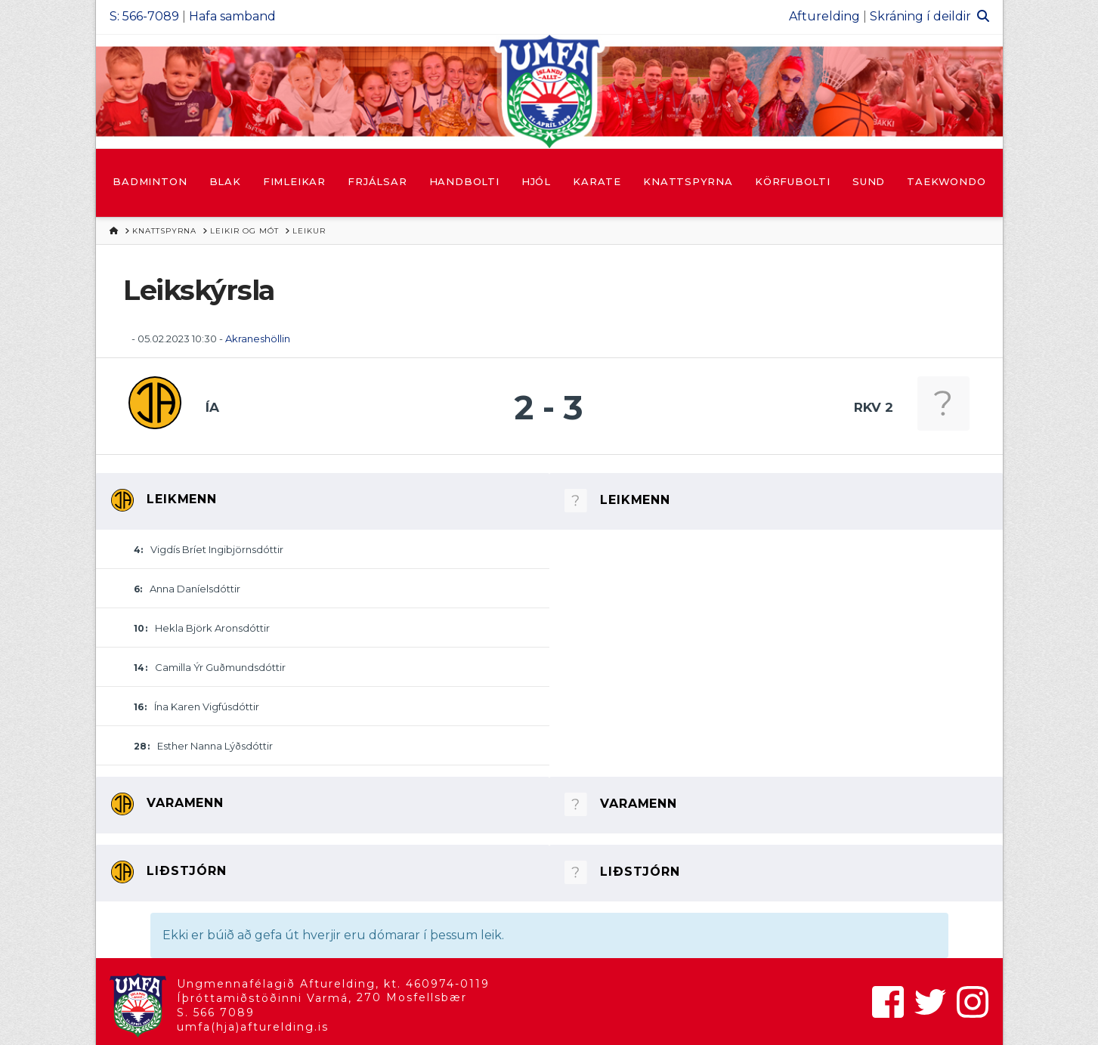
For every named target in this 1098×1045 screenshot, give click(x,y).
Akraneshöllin (257, 338)
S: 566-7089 (144, 16)
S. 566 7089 (216, 1012)
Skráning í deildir (920, 16)
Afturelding (824, 16)
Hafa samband (232, 16)
